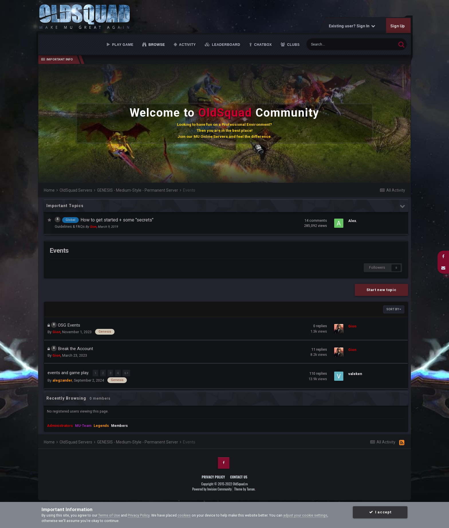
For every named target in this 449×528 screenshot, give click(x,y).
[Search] (337, 44)
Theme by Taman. (244, 488)
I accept (380, 512)
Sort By (393, 309)
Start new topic (381, 290)
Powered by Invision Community (212, 488)
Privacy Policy (213, 475)
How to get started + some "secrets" (116, 220)
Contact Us (238, 475)
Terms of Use (109, 515)
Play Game (122, 45)
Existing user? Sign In (352, 25)
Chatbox (262, 45)
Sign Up (398, 25)
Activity (187, 45)
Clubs (293, 45)
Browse (156, 45)
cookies (184, 515)
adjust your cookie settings (305, 515)
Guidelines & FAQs (70, 226)
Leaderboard (225, 45)
